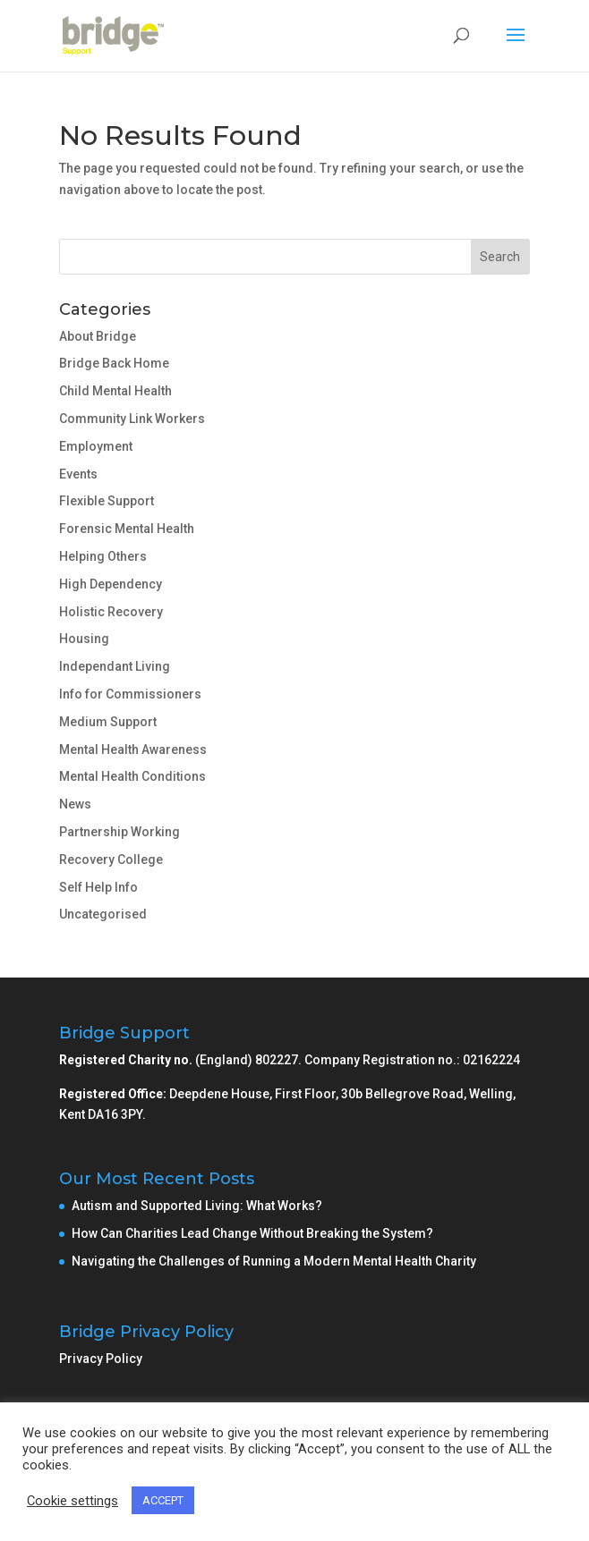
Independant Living (114, 666)
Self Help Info (98, 887)
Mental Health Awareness (133, 749)
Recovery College (111, 859)
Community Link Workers (132, 418)
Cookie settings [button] (72, 1501)
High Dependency (110, 584)
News (75, 804)
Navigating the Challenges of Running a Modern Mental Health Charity (274, 1261)
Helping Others (103, 556)
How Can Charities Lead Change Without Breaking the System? (252, 1233)
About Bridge (97, 336)
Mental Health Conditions (132, 776)
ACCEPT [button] (163, 1500)
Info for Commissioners (130, 694)
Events (78, 474)
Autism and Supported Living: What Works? (197, 1205)
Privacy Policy (100, 1358)
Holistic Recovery (111, 612)
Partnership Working (119, 832)
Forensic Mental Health (126, 528)
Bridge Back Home (114, 363)
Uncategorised (103, 914)
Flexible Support (106, 501)
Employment (95, 446)
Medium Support (108, 722)
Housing (84, 638)
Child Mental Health (115, 391)
